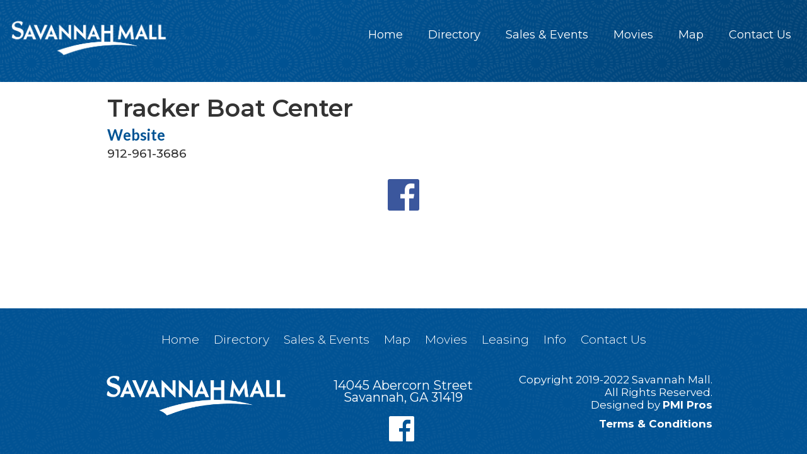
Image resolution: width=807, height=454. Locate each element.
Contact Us (760, 35)
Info (554, 339)
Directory (454, 35)
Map (691, 35)
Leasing (505, 339)
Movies (633, 35)
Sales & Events (547, 35)
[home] (88, 38)
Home (385, 35)
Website (136, 135)
